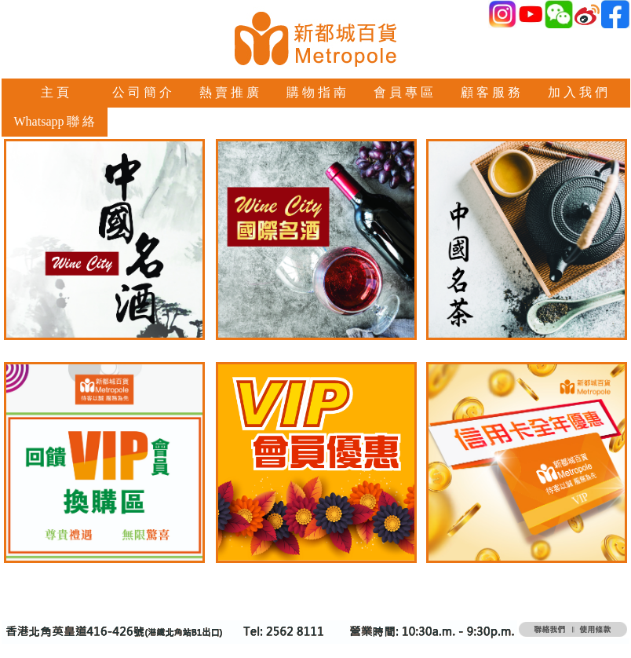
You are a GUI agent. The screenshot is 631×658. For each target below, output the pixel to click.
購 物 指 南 (316, 92)
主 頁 (55, 92)
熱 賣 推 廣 (229, 92)
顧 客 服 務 (490, 92)
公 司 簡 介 (142, 92)
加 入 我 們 (577, 92)
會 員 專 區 (403, 92)
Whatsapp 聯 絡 (55, 121)
